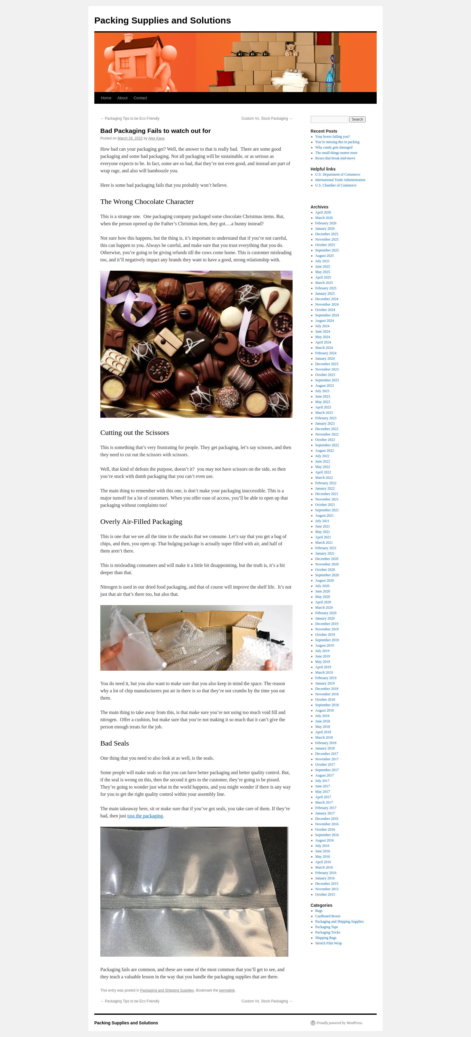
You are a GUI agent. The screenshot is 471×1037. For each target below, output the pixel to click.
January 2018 (325, 748)
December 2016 (326, 819)
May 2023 (322, 402)
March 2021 (324, 542)
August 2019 (324, 645)
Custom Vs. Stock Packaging (267, 118)
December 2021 (326, 494)
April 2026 (323, 212)
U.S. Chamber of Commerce (336, 185)
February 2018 (325, 743)
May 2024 (322, 337)
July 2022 (322, 456)
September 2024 (327, 315)
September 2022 (327, 445)
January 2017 (325, 813)
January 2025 (325, 293)
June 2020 (322, 591)
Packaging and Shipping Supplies (167, 990)
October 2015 (325, 894)
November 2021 (327, 499)
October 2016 (325, 829)
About (122, 98)
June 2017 (322, 786)
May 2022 (322, 467)
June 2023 (322, 396)
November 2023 (327, 369)
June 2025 (322, 266)
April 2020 (323, 602)
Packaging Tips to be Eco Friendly (130, 118)
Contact (140, 98)
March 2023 (324, 413)
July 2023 (322, 391)
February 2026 (325, 223)
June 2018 (322, 721)
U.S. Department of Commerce (337, 174)
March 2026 (324, 218)
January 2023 (325, 423)
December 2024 (326, 299)
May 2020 (322, 597)
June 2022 (322, 461)
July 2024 (322, 326)
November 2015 (327, 889)
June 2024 (322, 331)
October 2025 (325, 245)
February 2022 (325, 483)
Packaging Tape (326, 927)
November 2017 (327, 759)
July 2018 (322, 716)
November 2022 (327, 434)
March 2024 (324, 348)
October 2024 (325, 310)
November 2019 (327, 629)
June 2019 (322, 656)
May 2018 (322, 727)
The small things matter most (336, 153)
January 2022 (325, 488)
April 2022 (323, 472)
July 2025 (322, 261)
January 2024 (325, 358)
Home (106, 98)
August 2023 (324, 385)
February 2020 (325, 613)
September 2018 (327, 705)
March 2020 (324, 607)
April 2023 (323, 407)
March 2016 (324, 867)
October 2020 (325, 570)
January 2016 (325, 878)
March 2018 (324, 737)
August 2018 (324, 710)
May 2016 (322, 856)
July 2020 (322, 586)
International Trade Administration (340, 180)
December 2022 (326, 429)
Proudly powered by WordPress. (340, 1023)
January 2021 (325, 553)
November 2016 (327, 824)
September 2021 (327, 510)
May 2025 (322, 272)
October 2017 (325, 764)
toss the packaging (145, 815)
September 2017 (327, 770)
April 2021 (323, 537)
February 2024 (325, 353)
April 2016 (323, 862)
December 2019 (326, 624)
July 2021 (322, 521)
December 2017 (326, 754)
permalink (227, 990)
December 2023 (326, 364)
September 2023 (327, 380)
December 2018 (326, 689)
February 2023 (325, 418)
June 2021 (322, 526)
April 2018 (323, 732)
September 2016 (327, 835)
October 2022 (325, 440)
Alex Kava (156, 138)
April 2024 (323, 342)
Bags (319, 911)
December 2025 (326, 234)
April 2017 (323, 797)
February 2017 (325, 808)
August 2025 (324, 256)
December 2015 (326, 884)
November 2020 (327, 564)
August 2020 (324, 580)
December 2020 (326, 559)
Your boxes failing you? (332, 136)
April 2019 (323, 667)
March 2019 (324, 672)
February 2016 (325, 873)
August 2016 (324, 840)
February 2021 (325, 548)
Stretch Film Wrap (328, 943)
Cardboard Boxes (328, 916)
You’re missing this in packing (337, 142)
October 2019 (325, 634)
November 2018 (327, 694)
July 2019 (322, 651)
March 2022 (324, 477)
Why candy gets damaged (334, 147)
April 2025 (323, 277)
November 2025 (327, 239)
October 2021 (325, 505)
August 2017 (324, 775)
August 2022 (324, 450)
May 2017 (322, 791)
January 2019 (325, 683)
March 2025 (324, 283)
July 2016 (322, 846)
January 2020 (325, 618)
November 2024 (327, 304)
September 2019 (327, 640)
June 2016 (322, 851)
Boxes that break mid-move (335, 158)
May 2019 (322, 662)
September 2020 (327, 575)
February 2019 (325, 678)
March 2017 (324, 802)
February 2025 (325, 288)
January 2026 (325, 228)
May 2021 (322, 532)
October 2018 (325, 699)
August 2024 (324, 320)
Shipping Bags (325, 938)
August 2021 (324, 515)
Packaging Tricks (327, 932)
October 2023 (325, 375)
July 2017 (322, 781)
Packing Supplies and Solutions (162, 20)
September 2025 (327, 250)
